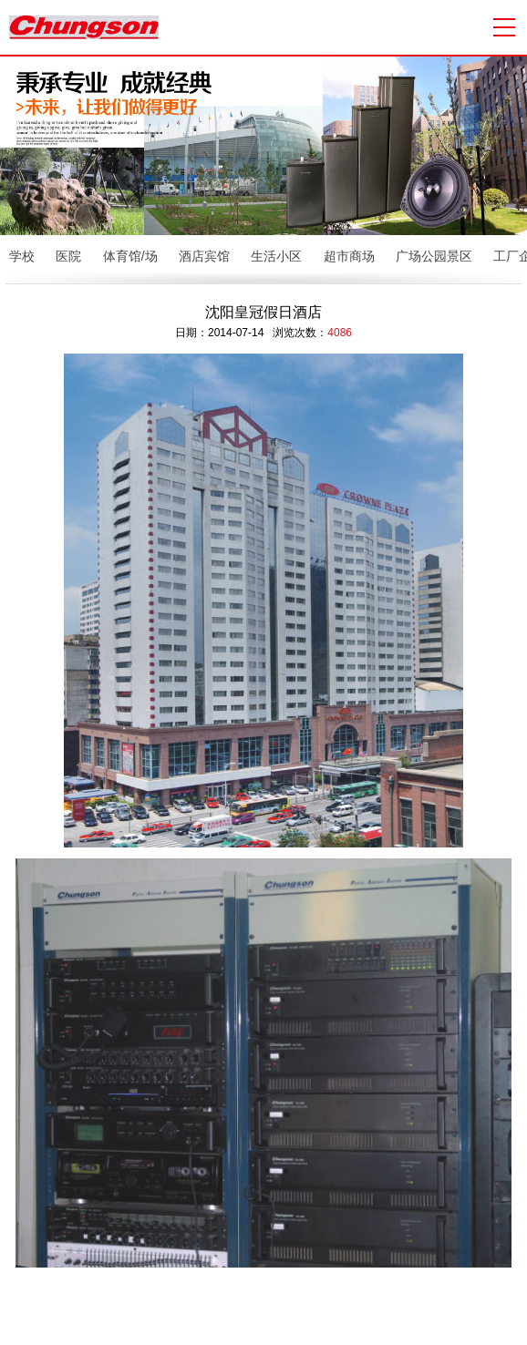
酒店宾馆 (204, 256)
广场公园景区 (434, 256)
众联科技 (496, 1302)
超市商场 (349, 256)
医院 (68, 256)
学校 (22, 256)
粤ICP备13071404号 (358, 1302)
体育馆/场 (130, 256)
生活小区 (276, 256)
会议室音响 (335, 1319)
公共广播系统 (203, 1319)
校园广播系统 (272, 1319)
